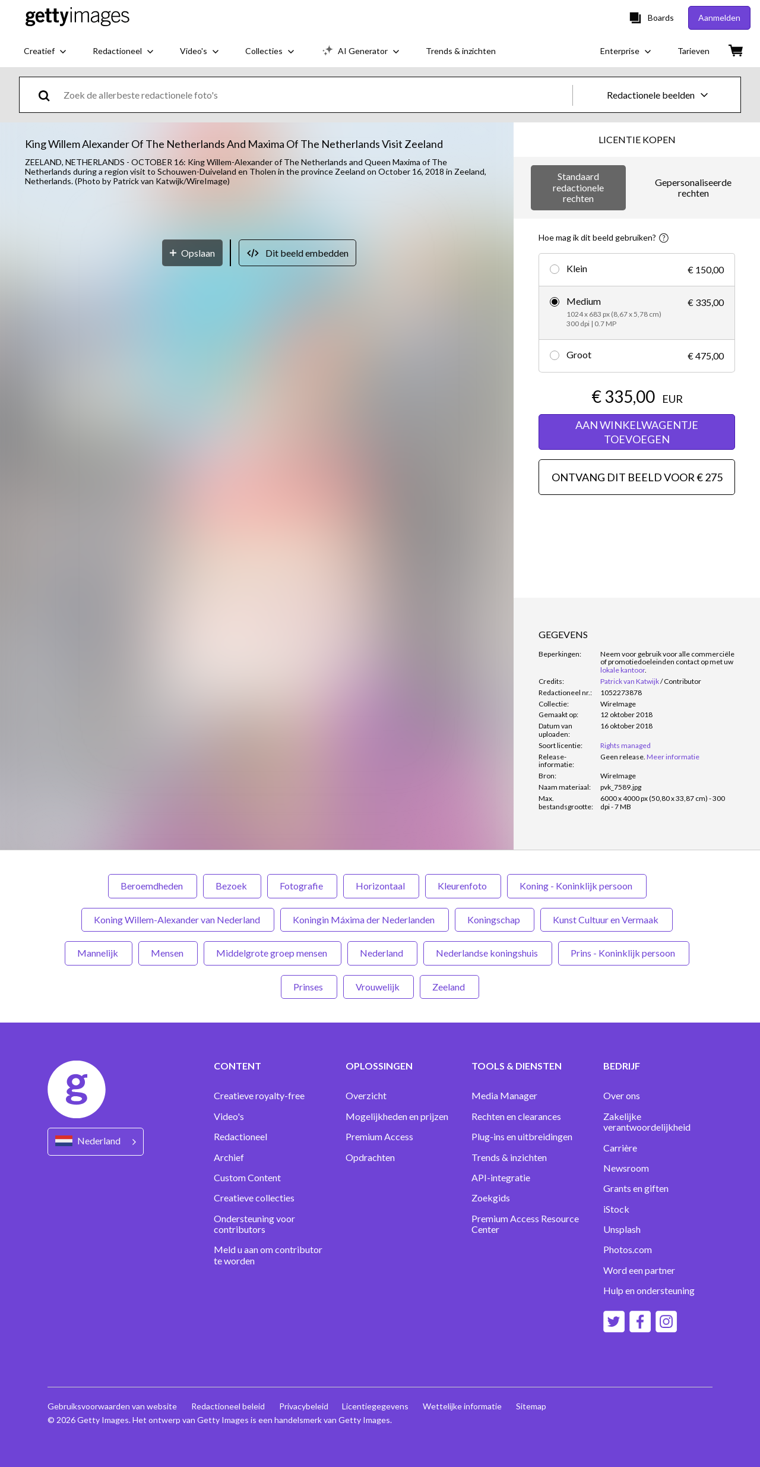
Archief (229, 1157)
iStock (616, 1209)
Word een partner (639, 1270)
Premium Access (379, 1136)
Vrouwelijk (378, 986)
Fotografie (302, 885)
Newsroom (626, 1168)
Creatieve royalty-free (259, 1095)
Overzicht (366, 1095)
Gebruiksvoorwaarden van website (112, 1406)
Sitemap (532, 1406)
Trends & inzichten (509, 1157)
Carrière (620, 1148)
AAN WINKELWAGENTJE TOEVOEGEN (636, 432)
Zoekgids (490, 1197)
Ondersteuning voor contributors (254, 1224)
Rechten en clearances (516, 1116)
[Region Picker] (96, 1142)
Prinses (309, 986)
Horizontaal (381, 885)
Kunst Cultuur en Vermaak (606, 919)
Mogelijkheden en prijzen (397, 1116)
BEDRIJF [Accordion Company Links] (621, 1066)
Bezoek (232, 885)
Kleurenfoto (463, 885)
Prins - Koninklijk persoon (624, 952)
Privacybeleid (303, 1406)
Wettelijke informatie (462, 1406)
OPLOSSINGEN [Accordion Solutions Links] (379, 1066)
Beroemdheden (153, 885)
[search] (49, 94)
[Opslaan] (192, 586)
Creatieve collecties (254, 1197)
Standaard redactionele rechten (578, 187)
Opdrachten (370, 1157)
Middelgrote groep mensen (272, 952)
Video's (229, 1116)
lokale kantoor (622, 669)
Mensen (168, 952)
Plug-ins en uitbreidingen (521, 1136)
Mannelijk (98, 952)
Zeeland (449, 986)
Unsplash (622, 1229)
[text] (315, 95)
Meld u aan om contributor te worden (268, 1255)
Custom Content (247, 1177)
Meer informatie (673, 756)
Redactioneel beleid (228, 1406)
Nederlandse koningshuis (488, 952)
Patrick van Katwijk (629, 681)
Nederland (382, 952)
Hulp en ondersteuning (649, 1290)
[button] (257, 381)
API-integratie (500, 1177)
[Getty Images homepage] (77, 17)
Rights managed (625, 745)
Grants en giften (636, 1188)
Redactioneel (240, 1136)
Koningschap (494, 919)
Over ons (621, 1095)
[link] (622, 756)
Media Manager (504, 1095)
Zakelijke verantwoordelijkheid (647, 1121)
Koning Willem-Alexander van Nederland (178, 919)
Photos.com (627, 1249)
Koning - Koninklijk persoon (577, 885)
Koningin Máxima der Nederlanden (364, 919)
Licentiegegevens (376, 1406)
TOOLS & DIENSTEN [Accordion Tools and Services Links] (516, 1066)
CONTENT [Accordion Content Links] (237, 1066)
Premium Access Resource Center (525, 1224)
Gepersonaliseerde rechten (693, 187)
